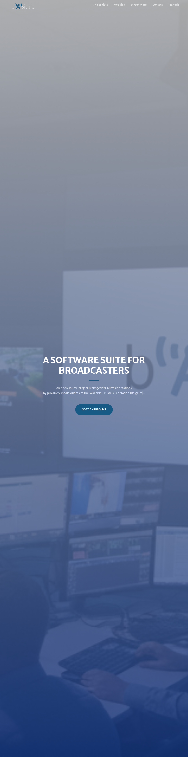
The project (100, 4)
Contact (158, 4)
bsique (23, 5)
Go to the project (94, 409)
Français (174, 4)
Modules (119, 4)
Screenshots (139, 4)
